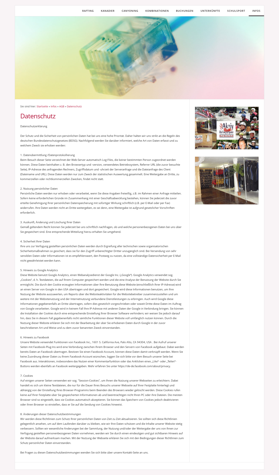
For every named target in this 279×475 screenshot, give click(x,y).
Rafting (88, 10)
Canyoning (130, 10)
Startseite (42, 106)
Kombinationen (157, 10)
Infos (256, 10)
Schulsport (236, 10)
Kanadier (108, 10)
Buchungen (184, 10)
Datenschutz (74, 106)
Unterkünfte (210, 10)
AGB (61, 106)
